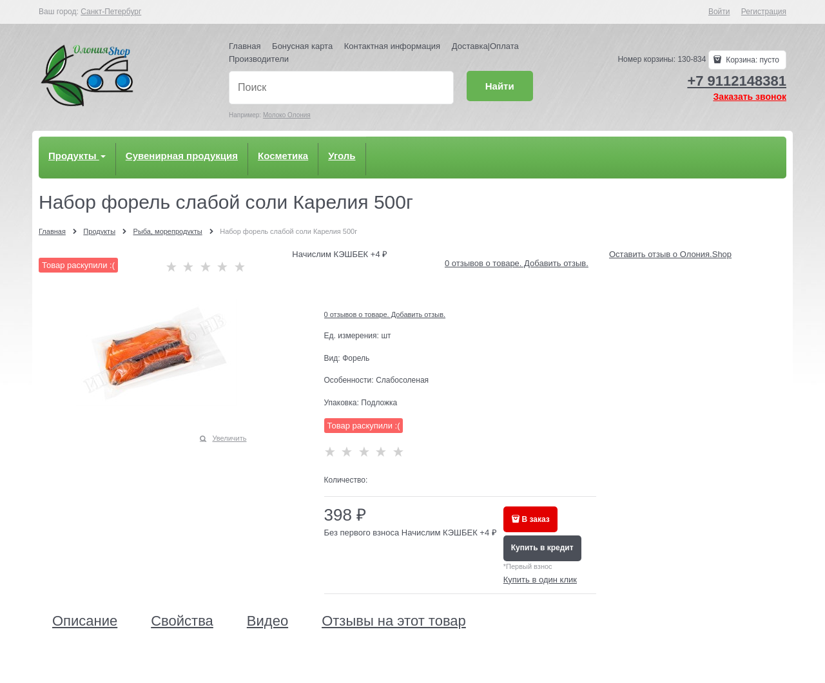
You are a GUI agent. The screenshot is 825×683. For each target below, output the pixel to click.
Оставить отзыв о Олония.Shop (670, 254)
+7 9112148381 (736, 81)
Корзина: (751, 59)
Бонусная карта (302, 46)
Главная (244, 46)
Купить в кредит (542, 547)
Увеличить (229, 438)
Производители (259, 59)
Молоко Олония (287, 115)
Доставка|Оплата (485, 46)
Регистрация (763, 11)
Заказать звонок (749, 96)
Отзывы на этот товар (394, 621)
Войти (719, 11)
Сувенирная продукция (182, 155)
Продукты (77, 155)
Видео (267, 621)
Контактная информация (392, 46)
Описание (84, 621)
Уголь (341, 155)
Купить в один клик (540, 579)
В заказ (536, 519)
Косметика (283, 155)
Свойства (182, 621)
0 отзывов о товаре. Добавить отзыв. (516, 263)
